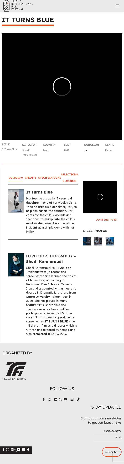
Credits (30, 177)
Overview (16, 177)
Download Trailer (106, 219)
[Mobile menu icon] (117, 6)
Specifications (49, 177)
